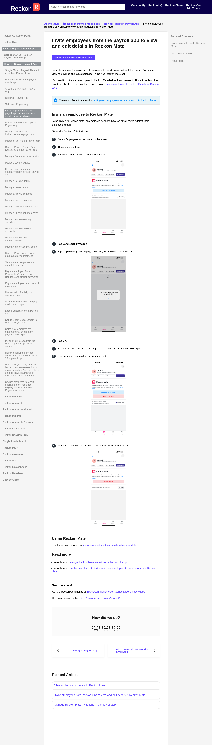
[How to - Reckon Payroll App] (122, 23)
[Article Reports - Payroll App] (21, 98)
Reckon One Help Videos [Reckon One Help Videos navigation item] (193, 7)
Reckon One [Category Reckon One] (10, 42)
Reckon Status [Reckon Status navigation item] (174, 5)
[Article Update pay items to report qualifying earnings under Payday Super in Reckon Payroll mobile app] (21, 386)
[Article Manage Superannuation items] (21, 213)
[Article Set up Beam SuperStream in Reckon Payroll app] (21, 321)
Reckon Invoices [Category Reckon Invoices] (12, 396)
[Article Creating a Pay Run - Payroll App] (21, 90)
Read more (177, 60)
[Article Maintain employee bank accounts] (21, 230)
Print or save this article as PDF (73, 57)
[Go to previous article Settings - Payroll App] (78, 651)
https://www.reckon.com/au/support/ (100, 598)
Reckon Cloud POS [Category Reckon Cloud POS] (14, 428)
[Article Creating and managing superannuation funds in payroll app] (21, 172)
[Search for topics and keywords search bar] (87, 7)
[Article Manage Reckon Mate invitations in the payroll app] (21, 133)
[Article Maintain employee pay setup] (21, 247)
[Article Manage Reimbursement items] (21, 207)
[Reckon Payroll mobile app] (82, 23)
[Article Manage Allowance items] (21, 194)
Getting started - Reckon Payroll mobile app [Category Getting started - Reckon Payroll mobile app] (18, 56)
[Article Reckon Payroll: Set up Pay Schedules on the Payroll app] (21, 148)
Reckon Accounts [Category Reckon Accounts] (13, 403)
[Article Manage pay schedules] (21, 163)
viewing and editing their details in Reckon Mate (109, 545)
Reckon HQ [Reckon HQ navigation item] (155, 5)
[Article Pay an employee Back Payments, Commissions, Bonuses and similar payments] (21, 274)
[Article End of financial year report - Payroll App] (21, 124)
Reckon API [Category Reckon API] (9, 460)
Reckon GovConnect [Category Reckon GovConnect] (15, 467)
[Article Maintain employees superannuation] (21, 239)
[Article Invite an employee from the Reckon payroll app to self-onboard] (21, 343)
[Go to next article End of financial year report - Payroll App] (134, 651)
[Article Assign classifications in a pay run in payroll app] (21, 303)
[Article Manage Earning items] (21, 181)
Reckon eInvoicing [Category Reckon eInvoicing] (13, 454)
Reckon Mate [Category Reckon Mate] (10, 448)
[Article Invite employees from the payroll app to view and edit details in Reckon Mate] (21, 113)
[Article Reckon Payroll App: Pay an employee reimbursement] (21, 254)
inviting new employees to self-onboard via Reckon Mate (124, 100)
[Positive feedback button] (96, 627)
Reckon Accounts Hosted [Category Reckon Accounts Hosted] (17, 409)
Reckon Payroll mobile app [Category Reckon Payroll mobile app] (18, 48)
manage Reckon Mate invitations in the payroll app (98, 562)
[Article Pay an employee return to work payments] (21, 284)
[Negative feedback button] (116, 627)
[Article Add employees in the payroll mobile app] (21, 81)
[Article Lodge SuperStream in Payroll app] (21, 312)
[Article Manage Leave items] (21, 187)
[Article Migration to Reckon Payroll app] (21, 141)
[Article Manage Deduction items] (21, 200)
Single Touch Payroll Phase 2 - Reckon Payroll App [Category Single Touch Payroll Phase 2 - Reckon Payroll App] (22, 71)
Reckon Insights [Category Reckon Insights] (12, 416)
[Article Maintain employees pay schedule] (21, 220)
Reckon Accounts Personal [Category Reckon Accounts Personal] (18, 422)
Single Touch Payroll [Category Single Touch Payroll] (15, 441)
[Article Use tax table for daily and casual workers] (21, 294)
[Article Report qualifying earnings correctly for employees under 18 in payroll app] (21, 355)
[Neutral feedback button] (106, 627)
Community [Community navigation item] (138, 5)
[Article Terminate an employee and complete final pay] (21, 263)
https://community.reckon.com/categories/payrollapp (116, 591)
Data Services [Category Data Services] (11, 479)
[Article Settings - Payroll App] (21, 104)
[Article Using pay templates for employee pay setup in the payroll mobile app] (21, 332)
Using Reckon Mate (182, 53)
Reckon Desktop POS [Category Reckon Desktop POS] (15, 435)
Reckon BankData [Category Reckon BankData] (13, 473)
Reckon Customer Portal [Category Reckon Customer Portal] (17, 35)
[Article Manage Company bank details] (21, 156)
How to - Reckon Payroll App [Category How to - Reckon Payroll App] (20, 64)
